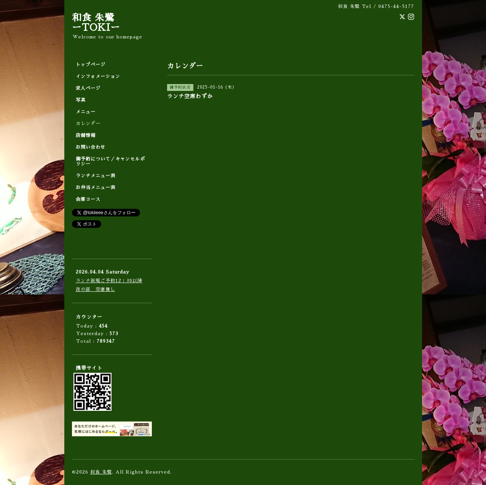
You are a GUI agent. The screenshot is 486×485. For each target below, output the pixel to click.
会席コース (88, 199)
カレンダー (88, 123)
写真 (81, 100)
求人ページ (88, 88)
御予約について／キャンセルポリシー (110, 161)
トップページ (90, 64)
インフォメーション (98, 76)
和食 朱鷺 (101, 472)
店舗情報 (86, 135)
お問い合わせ (90, 147)
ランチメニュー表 (95, 175)
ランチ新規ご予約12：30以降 (109, 280)
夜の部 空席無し (95, 289)
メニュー (86, 112)
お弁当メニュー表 (95, 187)
